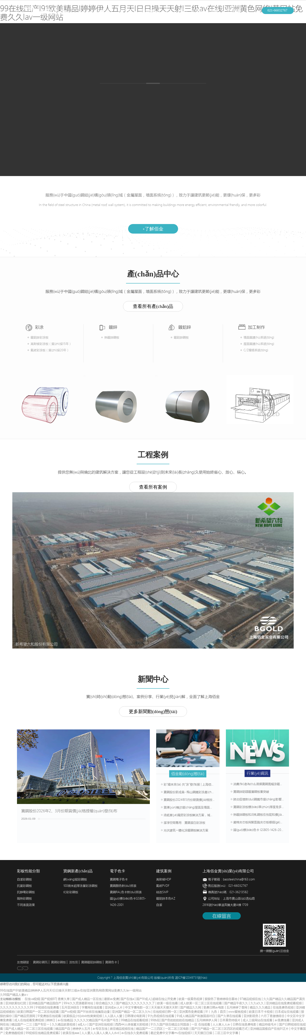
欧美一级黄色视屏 (190, 999)
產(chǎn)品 (149, 10)
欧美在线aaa (71, 1033)
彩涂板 (115, 92)
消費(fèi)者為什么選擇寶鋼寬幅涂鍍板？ (258, 784)
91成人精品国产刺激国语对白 (196, 1016)
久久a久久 (257, 1003)
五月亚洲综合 (70, 1007)
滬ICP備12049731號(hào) (191, 978)
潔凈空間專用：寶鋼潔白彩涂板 (183, 823)
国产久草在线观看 (229, 1016)
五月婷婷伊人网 (207, 1020)
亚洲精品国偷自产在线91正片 (269, 1029)
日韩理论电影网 (135, 1016)
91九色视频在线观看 (161, 1016)
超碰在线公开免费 (164, 999)
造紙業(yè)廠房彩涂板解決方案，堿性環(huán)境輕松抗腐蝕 (201, 815)
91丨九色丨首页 (216, 1012)
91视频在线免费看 (47, 1007)
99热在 (155, 1020)
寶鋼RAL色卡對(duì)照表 (126, 892)
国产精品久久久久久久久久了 (136, 1003)
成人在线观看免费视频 (29, 1020)
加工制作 (156, 124)
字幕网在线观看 (92, 1007)
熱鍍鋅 (137, 92)
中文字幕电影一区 (137, 1007)
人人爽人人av (221, 1024)
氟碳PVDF (162, 886)
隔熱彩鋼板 (24, 898)
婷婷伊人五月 (81, 1029)
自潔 (159, 905)
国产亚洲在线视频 (101, 1024)
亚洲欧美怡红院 (16, 1003)
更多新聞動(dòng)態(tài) (153, 711)
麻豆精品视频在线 (122, 1029)
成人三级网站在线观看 (258, 1020)
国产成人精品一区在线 (87, 999)
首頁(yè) (103, 10)
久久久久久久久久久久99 (17, 1007)
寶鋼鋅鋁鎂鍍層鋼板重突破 (250, 792)
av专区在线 (100, 1029)
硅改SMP (162, 892)
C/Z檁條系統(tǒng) (256, 350)
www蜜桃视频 (237, 1012)
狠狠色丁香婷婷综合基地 (221, 999)
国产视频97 (48, 999)
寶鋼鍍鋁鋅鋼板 (91, 962)
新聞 (214, 10)
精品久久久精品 (260, 1007)
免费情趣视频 (14, 1033)
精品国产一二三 (22, 1024)
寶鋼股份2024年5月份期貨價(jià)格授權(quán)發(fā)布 (197, 800)
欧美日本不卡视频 (261, 1012)
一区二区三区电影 (177, 1029)
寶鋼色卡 (111, 962)
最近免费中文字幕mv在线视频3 (171, 1033)
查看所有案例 (153, 487)
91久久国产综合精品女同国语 (170, 1024)
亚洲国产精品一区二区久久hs (132, 1012)
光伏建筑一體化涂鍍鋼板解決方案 (184, 830)
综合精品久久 (105, 1003)
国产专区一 (42, 1024)
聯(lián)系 (233, 10)
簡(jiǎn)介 (125, 10)
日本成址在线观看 (287, 1012)
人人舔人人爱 (113, 1016)
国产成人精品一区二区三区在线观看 (29, 1029)
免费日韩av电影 (214, 1007)
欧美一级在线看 (168, 1003)
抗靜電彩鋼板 (26, 892)
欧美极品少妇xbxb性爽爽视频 (83, 1016)
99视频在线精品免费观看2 (43, 1033)
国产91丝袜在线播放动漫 (93, 1012)
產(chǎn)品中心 (108, 121)
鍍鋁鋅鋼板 (181, 337)
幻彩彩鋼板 (70, 892)
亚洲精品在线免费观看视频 (284, 1003)
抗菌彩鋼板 (24, 886)
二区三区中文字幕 (226, 1033)
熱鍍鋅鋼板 (111, 337)
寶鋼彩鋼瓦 (40, 962)
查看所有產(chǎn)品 (153, 306)
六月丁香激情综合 (273, 1016)
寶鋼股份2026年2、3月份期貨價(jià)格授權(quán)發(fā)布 (69, 810)
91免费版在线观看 (49, 1016)
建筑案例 (201, 124)
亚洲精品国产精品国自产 (45, 1003)
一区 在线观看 (201, 1024)
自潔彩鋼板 (24, 879)
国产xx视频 (68, 1012)
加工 (168, 10)
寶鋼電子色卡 (119, 879)
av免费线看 (282, 1020)
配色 (183, 10)
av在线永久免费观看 (135, 1033)
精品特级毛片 (268, 1024)
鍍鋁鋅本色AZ (165, 898)
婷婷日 (51, 1020)
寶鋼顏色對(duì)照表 (123, 886)
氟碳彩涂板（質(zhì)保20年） (50, 350)
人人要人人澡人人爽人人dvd (100, 1033)
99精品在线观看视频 (135, 1020)
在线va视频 (32, 999)
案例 (199, 10)
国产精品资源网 (25, 1016)
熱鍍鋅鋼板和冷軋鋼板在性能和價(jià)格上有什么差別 (267, 814)
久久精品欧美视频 (64, 1024)
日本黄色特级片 (230, 1020)
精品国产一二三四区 (150, 1029)
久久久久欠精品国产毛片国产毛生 (96, 1020)
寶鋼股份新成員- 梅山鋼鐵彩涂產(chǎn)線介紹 (192, 792)
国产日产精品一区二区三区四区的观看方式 (220, 1029)
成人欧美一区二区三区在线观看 (201, 1003)
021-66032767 (277, 10)
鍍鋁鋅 (160, 92)
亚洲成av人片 (114, 1007)
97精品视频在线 (251, 999)
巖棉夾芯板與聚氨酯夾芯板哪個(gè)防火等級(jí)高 (264, 822)
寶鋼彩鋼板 (58, 962)
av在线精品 (65, 1020)
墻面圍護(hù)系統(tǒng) (259, 337)
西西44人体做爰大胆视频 (132, 1024)
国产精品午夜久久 (236, 1003)
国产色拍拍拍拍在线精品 (178, 1020)
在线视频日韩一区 (165, 1012)
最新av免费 (111, 999)
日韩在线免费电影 (245, 1024)
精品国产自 (63, 1029)
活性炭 (73, 962)
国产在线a (127, 999)
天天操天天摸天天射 (165, 1007)
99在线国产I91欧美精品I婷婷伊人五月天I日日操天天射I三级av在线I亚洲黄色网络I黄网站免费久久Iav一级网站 (71, 990)
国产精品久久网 (191, 1007)
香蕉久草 (64, 999)
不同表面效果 (26, 905)
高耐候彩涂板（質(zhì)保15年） (51, 344)
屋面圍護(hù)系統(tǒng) (259, 344)
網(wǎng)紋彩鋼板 (75, 879)
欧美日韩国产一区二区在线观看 (38, 1012)
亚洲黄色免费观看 (191, 1012)
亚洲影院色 (251, 1016)
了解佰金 (153, 228)
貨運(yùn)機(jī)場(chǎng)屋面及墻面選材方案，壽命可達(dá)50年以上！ (209, 807)
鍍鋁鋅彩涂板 (39, 337)
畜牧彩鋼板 (186, 92)
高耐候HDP (163, 879)
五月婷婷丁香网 (237, 1007)
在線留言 (221, 916)
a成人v (83, 1024)
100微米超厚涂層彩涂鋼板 (80, 886)
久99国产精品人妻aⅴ (14, 995)
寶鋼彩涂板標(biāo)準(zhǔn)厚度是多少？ (259, 807)
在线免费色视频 (284, 1007)
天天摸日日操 (203, 1033)
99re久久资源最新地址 (79, 1003)
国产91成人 (143, 999)
